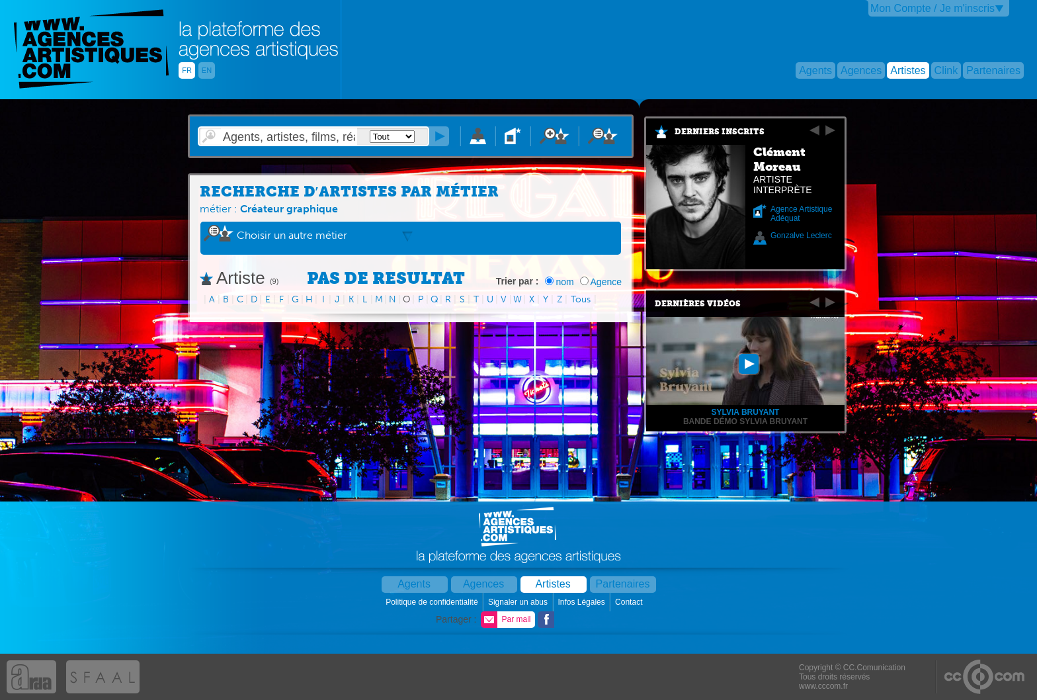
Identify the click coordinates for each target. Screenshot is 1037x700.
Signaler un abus (519, 602)
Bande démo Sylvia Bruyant (745, 421)
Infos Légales (582, 602)
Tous (581, 299)
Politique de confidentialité (433, 602)
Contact (630, 602)
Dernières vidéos (698, 303)
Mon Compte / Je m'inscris (932, 8)
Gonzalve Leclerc (801, 235)
